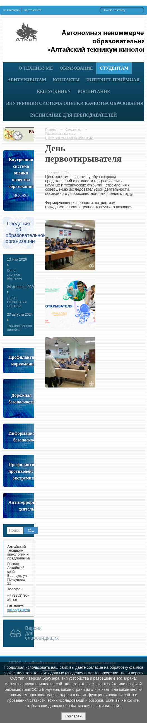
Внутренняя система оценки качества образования (75, 103)
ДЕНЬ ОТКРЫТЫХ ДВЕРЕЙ (17, 302)
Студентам (114, 68)
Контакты (66, 79)
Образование (76, 68)
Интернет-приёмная (112, 79)
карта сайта (32, 10)
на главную (11, 10)
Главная (51, 129)
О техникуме (36, 68)
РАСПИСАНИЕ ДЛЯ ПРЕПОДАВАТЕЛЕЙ (73, 115)
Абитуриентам (27, 79)
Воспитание (94, 91)
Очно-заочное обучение (14, 274)
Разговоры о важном (60, 133)
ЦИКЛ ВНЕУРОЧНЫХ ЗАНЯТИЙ (69, 138)
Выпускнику (54, 91)
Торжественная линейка (19, 328)
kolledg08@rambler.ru (24, 610)
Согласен (73, 716)
